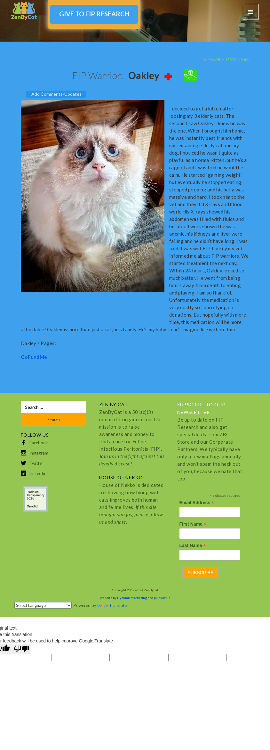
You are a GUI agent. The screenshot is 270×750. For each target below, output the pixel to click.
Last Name (192, 546)
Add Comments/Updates (56, 94)
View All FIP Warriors (226, 59)
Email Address (196, 503)
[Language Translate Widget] (43, 605)
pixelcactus (162, 598)
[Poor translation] (21, 649)
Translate (112, 605)
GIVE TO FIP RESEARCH (94, 14)
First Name (192, 524)
